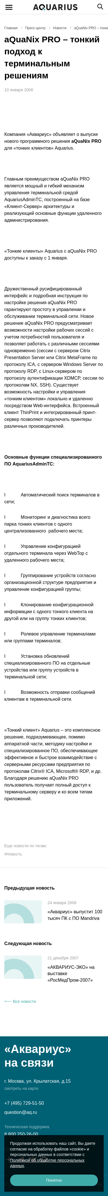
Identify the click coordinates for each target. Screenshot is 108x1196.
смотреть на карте (21, 1088)
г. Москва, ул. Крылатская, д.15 (37, 1081)
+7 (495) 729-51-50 (24, 1103)
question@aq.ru (20, 1112)
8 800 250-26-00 (21, 1134)
